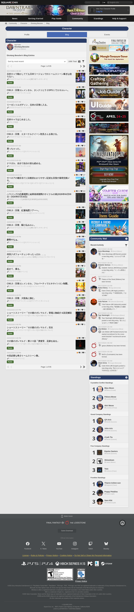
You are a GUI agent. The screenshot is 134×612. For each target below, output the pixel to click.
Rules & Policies (37, 555)
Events (107, 35)
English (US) (114, 2)
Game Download (67, 531)
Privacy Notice (52, 555)
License (25, 555)
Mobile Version (68, 516)
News (45, 549)
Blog (67, 35)
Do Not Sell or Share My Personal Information (93, 555)
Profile (27, 35)
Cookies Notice (66, 555)
